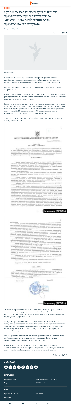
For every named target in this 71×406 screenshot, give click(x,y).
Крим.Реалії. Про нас (11, 393)
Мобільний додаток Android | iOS (47, 379)
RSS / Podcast (40, 383)
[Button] (55, 33)
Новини (7, 8)
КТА (35, 403)
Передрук (7, 397)
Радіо (6, 383)
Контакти (39, 393)
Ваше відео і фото (10, 379)
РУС (48, 403)
